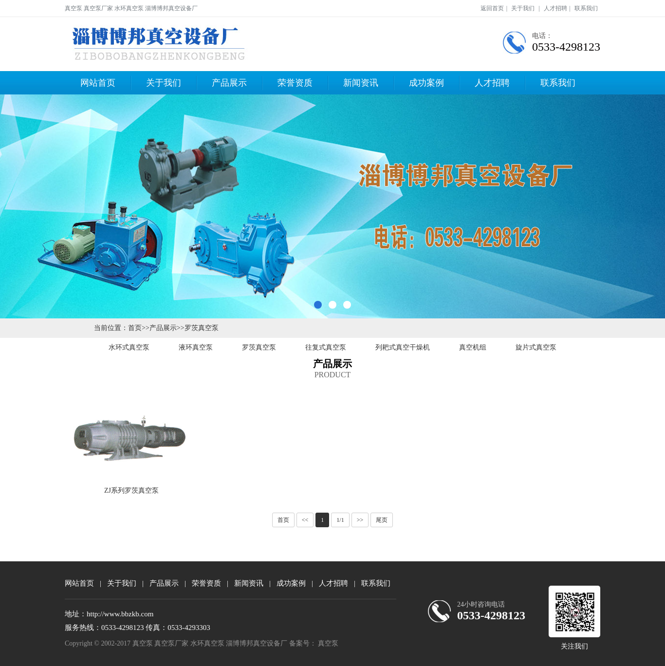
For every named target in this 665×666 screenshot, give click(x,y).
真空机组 (472, 347)
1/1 (340, 520)
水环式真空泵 (129, 347)
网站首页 (97, 83)
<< (305, 520)
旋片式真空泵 (536, 347)
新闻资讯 (360, 83)
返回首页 (492, 8)
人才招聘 (555, 8)
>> (360, 520)
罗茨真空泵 (202, 328)
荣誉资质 (295, 83)
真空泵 (328, 643)
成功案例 (426, 83)
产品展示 (229, 83)
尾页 (382, 520)
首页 (135, 328)
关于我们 (523, 8)
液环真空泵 (196, 347)
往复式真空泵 (325, 347)
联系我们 (586, 8)
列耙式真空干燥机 (402, 347)
